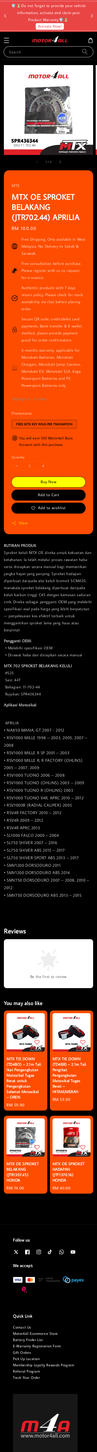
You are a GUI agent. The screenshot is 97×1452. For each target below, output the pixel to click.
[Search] (85, 52)
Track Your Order (26, 1377)
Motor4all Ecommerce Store (35, 1333)
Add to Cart (48, 494)
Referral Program (26, 1371)
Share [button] (20, 523)
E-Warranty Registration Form (37, 1346)
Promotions (22, 413)
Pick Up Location (26, 1358)
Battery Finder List (28, 1339)
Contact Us (22, 1327)
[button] (6, 40)
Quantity (18, 457)
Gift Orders (22, 1352)
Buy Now (49, 481)
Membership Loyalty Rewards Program (43, 1365)
